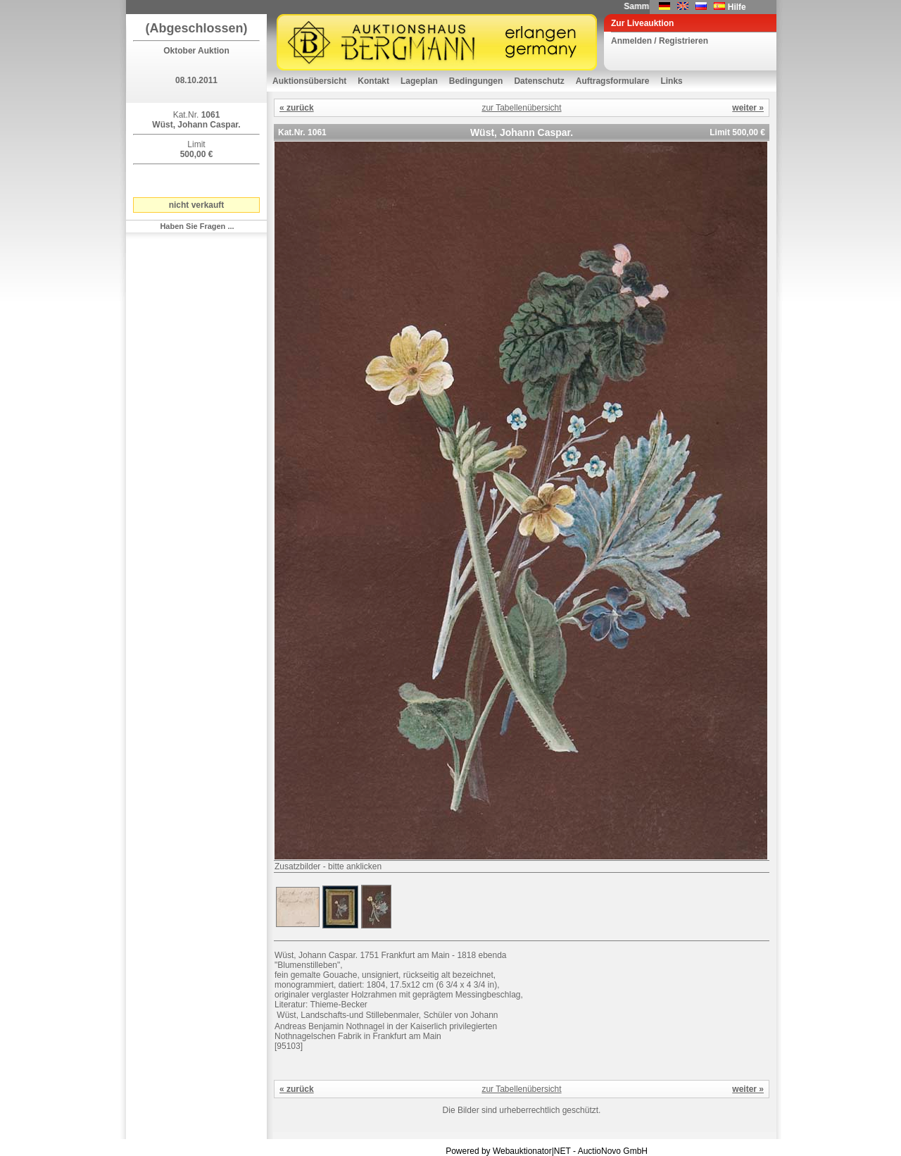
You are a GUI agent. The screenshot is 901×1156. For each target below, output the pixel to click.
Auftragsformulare (613, 81)
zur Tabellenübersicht (521, 108)
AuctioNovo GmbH (613, 1151)
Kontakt (373, 81)
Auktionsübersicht (309, 81)
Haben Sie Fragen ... (197, 226)
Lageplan (419, 81)
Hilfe (737, 7)
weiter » (748, 108)
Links (671, 81)
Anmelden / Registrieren (659, 41)
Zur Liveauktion (642, 23)
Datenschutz (539, 81)
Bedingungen (476, 81)
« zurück (296, 108)
